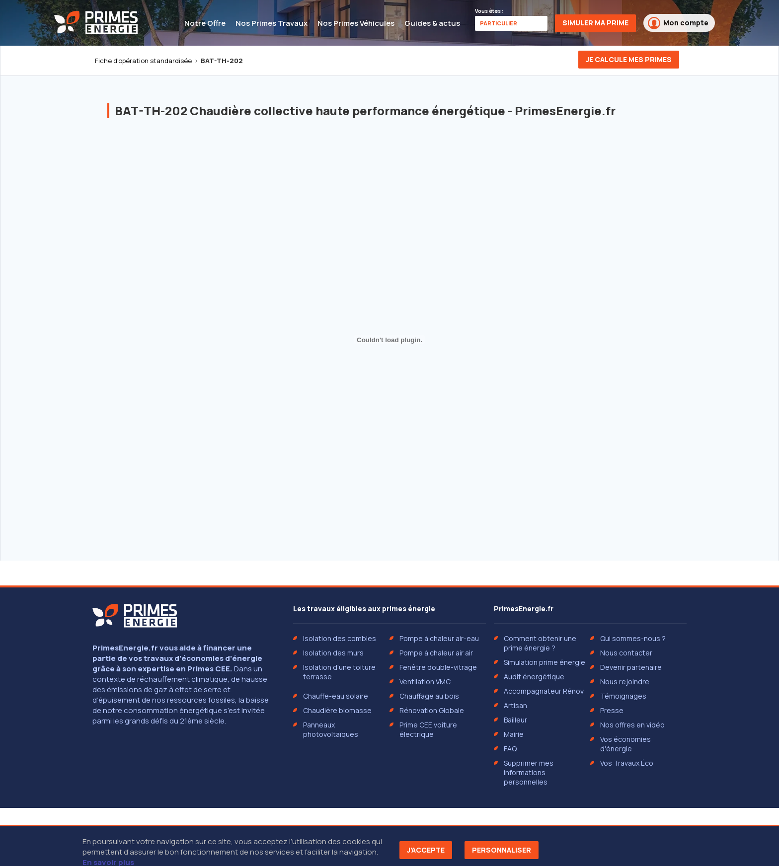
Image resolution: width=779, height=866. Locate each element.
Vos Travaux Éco (626, 763)
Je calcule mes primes (629, 59)
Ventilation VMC (425, 681)
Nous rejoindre (624, 681)
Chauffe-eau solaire (335, 696)
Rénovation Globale (431, 710)
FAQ (510, 748)
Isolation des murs (333, 652)
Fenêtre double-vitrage (438, 667)
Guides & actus (432, 23)
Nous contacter (626, 652)
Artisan (515, 705)
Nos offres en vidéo (632, 724)
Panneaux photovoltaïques (330, 729)
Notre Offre (205, 23)
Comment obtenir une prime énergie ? (540, 643)
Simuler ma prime (595, 22)
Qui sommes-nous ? (633, 638)
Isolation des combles (339, 638)
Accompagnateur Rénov (544, 691)
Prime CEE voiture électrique (428, 729)
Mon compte (678, 23)
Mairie (514, 734)
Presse (611, 710)
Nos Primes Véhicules (355, 23)
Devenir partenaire (631, 667)
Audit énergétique (534, 676)
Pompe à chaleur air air (436, 652)
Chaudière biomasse (337, 710)
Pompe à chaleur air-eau (439, 638)
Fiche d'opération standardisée (143, 60)
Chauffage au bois (429, 696)
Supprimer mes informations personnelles (528, 772)
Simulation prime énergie (544, 662)
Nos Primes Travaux (271, 23)
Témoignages (623, 696)
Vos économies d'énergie (625, 743)
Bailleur (515, 719)
